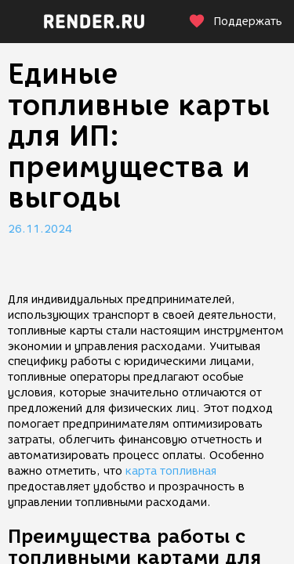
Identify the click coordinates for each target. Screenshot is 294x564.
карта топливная (170, 471)
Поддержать (235, 21)
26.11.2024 (40, 229)
